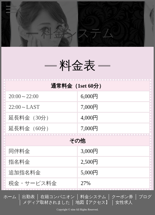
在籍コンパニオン (57, 196)
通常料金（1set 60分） (77, 86)
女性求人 (124, 202)
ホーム (9, 196)
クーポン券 (122, 196)
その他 (77, 141)
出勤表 (28, 196)
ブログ (145, 196)
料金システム (93, 196)
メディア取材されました (46, 202)
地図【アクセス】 (92, 202)
